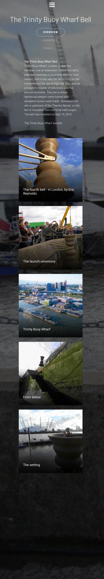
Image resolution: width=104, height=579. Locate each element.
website (57, 123)
